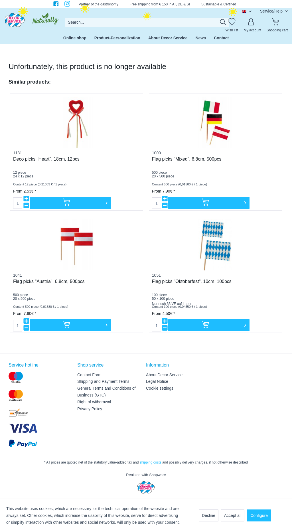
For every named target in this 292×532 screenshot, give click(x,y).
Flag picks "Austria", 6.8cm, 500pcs (49, 281)
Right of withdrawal (94, 402)
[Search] (223, 22)
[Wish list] (231, 22)
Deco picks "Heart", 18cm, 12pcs (46, 159)
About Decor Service (164, 375)
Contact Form (89, 375)
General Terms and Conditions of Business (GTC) (106, 391)
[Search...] (147, 22)
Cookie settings (159, 388)
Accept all (233, 515)
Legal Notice (157, 381)
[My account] (252, 22)
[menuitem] (147, 22)
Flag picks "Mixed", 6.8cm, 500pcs (186, 159)
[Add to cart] (70, 203)
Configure (259, 515)
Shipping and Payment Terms (103, 381)
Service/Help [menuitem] (272, 11)
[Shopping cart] (277, 22)
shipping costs (150, 462)
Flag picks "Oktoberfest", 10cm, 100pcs (192, 281)
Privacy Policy (89, 408)
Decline (208, 515)
